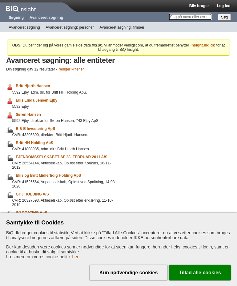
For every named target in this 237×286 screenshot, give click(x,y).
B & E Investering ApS (35, 129)
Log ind (224, 6)
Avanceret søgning (46, 17)
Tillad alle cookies (200, 272)
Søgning (16, 17)
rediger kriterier (71, 69)
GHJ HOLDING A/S (32, 194)
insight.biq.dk (203, 45)
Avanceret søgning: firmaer (121, 27)
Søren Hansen (28, 114)
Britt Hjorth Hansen (33, 86)
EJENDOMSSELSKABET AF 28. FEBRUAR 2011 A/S (61, 157)
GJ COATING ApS (31, 213)
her (75, 256)
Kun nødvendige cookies (128, 272)
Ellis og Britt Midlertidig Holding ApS (48, 176)
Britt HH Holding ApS (34, 143)
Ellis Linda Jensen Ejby (36, 100)
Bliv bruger (199, 6)
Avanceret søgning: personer (70, 27)
